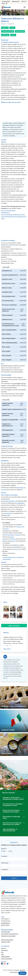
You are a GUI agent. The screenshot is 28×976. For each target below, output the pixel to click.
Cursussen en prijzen (7, 31)
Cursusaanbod (6, 1)
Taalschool (5, 27)
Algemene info (15, 1)
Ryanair (13, 539)
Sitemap (17, 970)
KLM (23, 526)
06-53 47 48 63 (5, 925)
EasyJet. (6, 528)
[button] (14, 798)
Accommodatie (20, 31)
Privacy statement (14, 972)
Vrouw (10, 851)
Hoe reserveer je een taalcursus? (9, 934)
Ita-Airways (11, 535)
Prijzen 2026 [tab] (5, 267)
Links (2, 954)
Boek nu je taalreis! (14, 625)
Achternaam (5, 863)
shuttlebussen (21, 503)
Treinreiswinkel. (7, 559)
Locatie (12, 27)
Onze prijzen (4, 950)
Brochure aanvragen (6, 958)
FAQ (2, 952)
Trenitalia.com (20, 557)
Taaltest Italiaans (5, 956)
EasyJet (18, 535)
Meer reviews (6, 648)
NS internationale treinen (9, 557)
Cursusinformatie (5, 931)
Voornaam (4, 856)
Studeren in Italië (5, 942)
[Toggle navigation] (24, 7)
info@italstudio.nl (5, 923)
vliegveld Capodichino (9, 501)
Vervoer (13, 35)
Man (4, 851)
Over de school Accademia (8, 210)
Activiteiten (5, 35)
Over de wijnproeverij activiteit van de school (13, 214)
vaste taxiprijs (8, 513)
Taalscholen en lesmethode (8, 936)
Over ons (3, 948)
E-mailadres (5, 869)
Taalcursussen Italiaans (7, 939)
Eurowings (13, 541)
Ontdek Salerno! (5, 212)
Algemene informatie (7, 929)
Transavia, (19, 526)
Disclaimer (22, 970)
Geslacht (4, 848)
